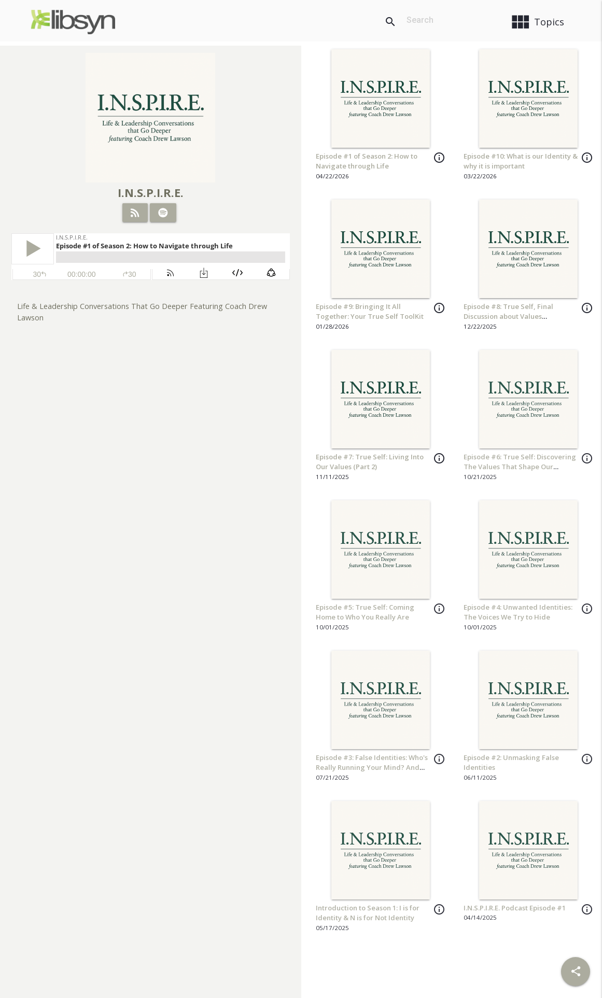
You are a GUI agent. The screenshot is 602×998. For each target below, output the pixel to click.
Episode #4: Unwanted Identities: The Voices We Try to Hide (518, 612)
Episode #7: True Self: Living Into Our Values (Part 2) (370, 462)
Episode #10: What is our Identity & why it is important (521, 161)
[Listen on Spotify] (163, 212)
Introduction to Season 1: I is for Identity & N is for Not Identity (367, 913)
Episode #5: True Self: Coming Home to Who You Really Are (365, 612)
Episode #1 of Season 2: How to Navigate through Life (366, 161)
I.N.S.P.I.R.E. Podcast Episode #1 (515, 907)
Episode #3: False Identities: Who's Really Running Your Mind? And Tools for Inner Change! (372, 767)
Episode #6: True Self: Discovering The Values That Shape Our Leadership (520, 467)
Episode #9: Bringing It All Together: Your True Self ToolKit (370, 311)
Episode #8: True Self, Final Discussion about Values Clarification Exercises (508, 316)
